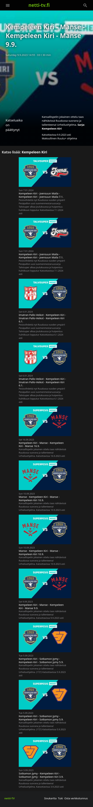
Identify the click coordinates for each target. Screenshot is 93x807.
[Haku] (85, 5)
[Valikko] (8, 5)
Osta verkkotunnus (76, 798)
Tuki (60, 798)
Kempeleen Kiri (52, 128)
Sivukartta (50, 798)
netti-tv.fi (39, 5)
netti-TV (9, 798)
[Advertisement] (46, 84)
